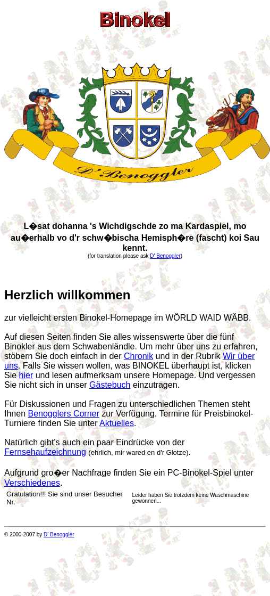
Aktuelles (116, 423)
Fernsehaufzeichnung (45, 451)
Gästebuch (109, 384)
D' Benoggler (165, 256)
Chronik (138, 356)
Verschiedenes (32, 482)
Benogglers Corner (63, 413)
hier (26, 375)
